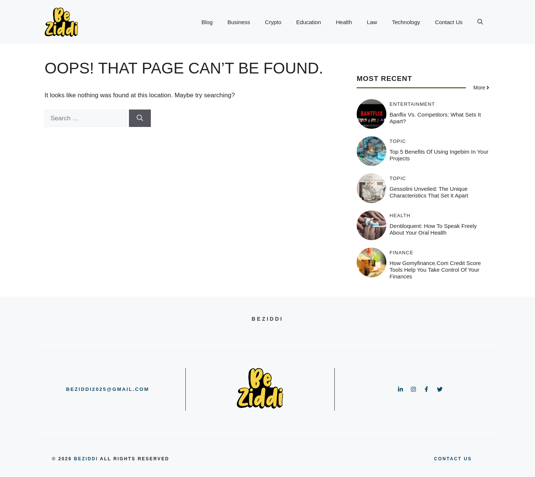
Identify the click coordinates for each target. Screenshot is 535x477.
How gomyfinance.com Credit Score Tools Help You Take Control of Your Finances (435, 270)
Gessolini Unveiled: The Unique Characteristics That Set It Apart (429, 192)
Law (372, 22)
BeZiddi (86, 458)
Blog (207, 22)
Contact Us (449, 22)
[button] (480, 22)
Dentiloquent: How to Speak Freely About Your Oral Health (433, 229)
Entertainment (412, 104)
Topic (398, 141)
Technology (406, 22)
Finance (402, 252)
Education (308, 22)
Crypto (273, 22)
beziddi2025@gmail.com (107, 389)
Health (344, 22)
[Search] (140, 118)
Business (238, 22)
